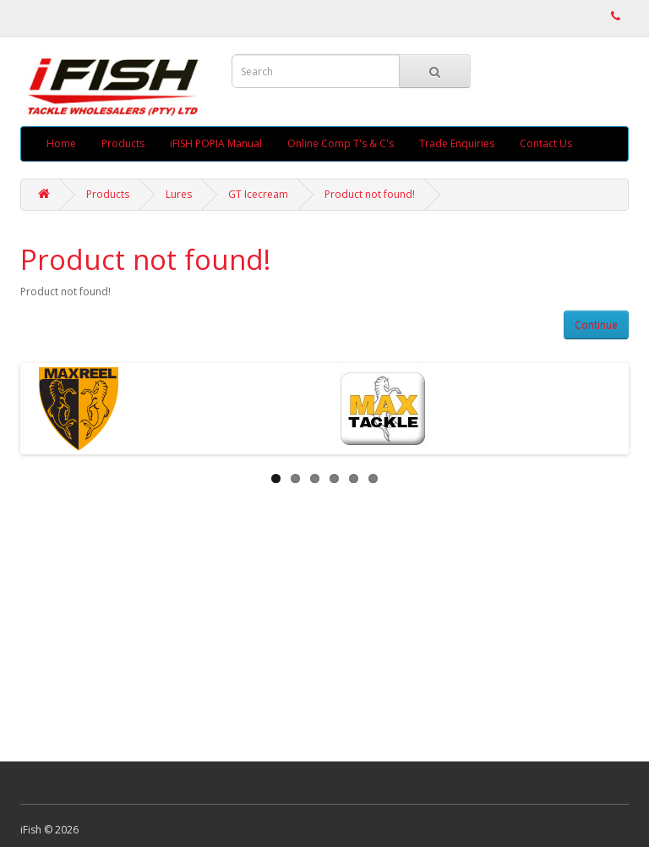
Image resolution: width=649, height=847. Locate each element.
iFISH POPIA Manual (216, 143)
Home (61, 143)
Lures (179, 194)
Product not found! (369, 194)
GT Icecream (258, 194)
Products (123, 143)
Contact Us (546, 143)
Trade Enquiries (456, 143)
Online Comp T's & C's (340, 143)
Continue (596, 325)
